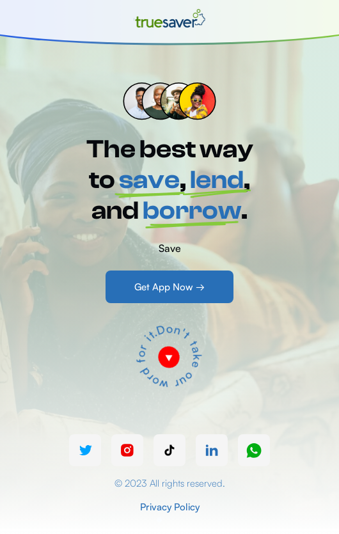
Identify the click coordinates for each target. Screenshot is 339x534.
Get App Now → (169, 287)
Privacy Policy (170, 507)
